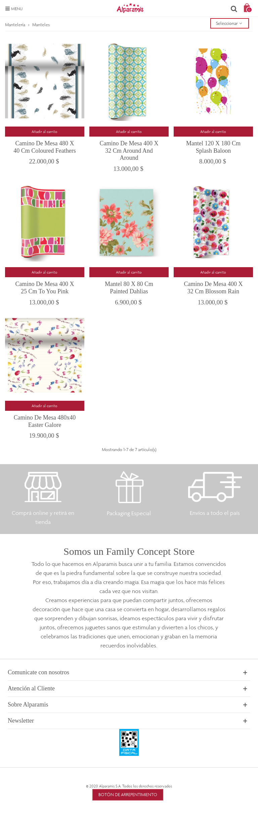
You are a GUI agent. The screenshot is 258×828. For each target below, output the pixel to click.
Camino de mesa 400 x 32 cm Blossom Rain (213, 288)
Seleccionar (229, 23)
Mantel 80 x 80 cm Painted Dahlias (129, 288)
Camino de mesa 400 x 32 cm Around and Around (128, 150)
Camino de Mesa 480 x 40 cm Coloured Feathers (44, 147)
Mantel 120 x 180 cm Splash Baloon (213, 147)
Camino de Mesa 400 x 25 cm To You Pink (44, 288)
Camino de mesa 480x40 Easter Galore (45, 421)
